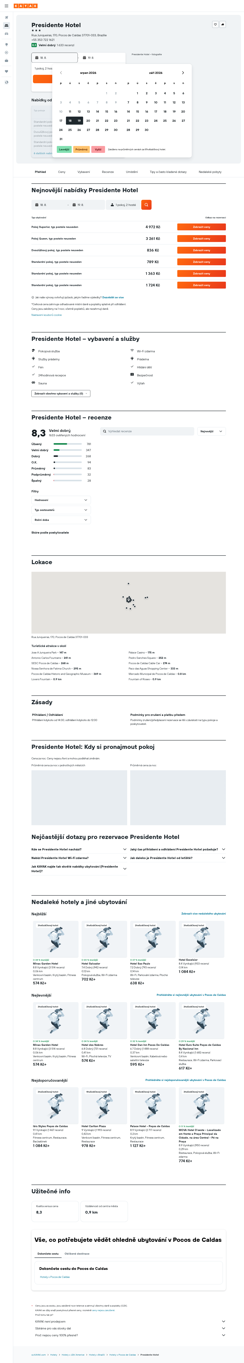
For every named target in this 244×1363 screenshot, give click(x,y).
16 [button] (115, 111)
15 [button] (106, 111)
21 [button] (97, 121)
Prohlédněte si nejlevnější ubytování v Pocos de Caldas (191, 995)
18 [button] (70, 121)
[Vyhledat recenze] (150, 431)
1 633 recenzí (65, 45)
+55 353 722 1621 (42, 40)
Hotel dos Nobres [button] (92, 1045)
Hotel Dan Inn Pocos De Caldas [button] (149, 1045)
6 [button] (88, 102)
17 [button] (60, 121)
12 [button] (79, 111)
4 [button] (70, 102)
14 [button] (97, 111)
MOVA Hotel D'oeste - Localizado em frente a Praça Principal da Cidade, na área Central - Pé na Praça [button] (200, 1135)
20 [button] (88, 121)
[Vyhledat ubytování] (6, 25)
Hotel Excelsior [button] (188, 959)
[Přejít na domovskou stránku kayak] (26, 6)
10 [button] (61, 111)
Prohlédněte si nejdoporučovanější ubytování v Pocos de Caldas (185, 1080)
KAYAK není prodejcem (130, 1321)
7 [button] (97, 102)
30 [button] (116, 130)
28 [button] (97, 130)
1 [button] (106, 93)
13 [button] (88, 111)
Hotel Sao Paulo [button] (140, 963)
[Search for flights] (6, 17)
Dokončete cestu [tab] (48, 1253)
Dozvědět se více (113, 297)
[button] (6, 6)
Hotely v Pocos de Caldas (55, 1277)
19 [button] (79, 121)
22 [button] (106, 121)
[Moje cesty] (6, 71)
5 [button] (79, 102)
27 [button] (88, 130)
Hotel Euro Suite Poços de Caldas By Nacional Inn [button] (200, 1046)
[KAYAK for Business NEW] (6, 60)
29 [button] (106, 130)
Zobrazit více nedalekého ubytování (203, 913)
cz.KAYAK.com (38, 1354)
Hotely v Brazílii (97, 1354)
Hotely (53, 1354)
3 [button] (61, 102)
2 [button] (116, 93)
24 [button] (61, 130)
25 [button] (70, 130)
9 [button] (116, 102)
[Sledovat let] (6, 52)
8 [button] (107, 102)
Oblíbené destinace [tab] (77, 1253)
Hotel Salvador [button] (91, 963)
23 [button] (115, 121)
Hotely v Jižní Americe (73, 1354)
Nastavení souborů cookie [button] (46, 315)
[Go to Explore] (6, 44)
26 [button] (79, 130)
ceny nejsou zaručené (103, 1310)
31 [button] (60, 139)
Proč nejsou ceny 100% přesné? (130, 1335)
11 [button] (70, 111)
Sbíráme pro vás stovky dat (130, 1328)
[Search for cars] (6, 33)
